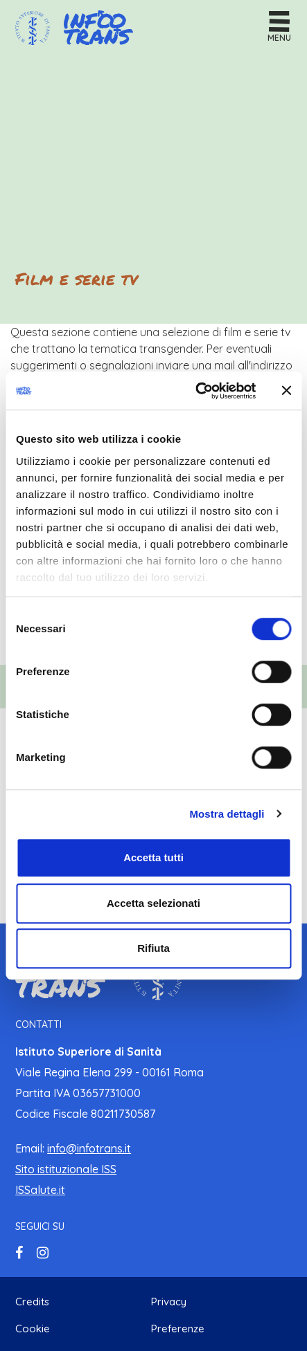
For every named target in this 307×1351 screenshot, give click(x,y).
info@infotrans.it (89, 1148)
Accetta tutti (153, 857)
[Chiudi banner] (286, 391)
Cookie (32, 1328)
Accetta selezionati (153, 903)
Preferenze (177, 1328)
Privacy (168, 1301)
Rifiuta (153, 948)
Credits (32, 1301)
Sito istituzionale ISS (65, 1169)
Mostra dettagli (226, 814)
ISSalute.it (40, 1190)
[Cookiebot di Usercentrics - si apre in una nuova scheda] (195, 391)
